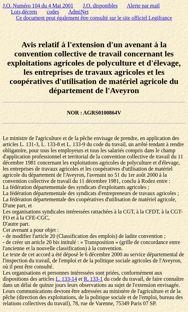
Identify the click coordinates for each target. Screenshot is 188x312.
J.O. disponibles (100, 5)
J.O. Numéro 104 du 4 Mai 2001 (38, 5)
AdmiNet (78, 12)
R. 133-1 (93, 279)
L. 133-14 (66, 279)
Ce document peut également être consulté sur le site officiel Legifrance (94, 18)
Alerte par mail (143, 5)
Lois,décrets (24, 12)
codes (53, 12)
